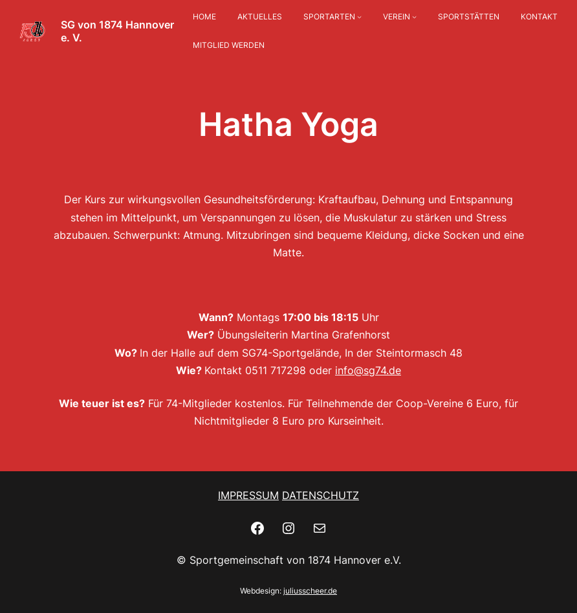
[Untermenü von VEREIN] (414, 17)
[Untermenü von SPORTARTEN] (359, 17)
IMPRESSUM (248, 495)
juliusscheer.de (310, 591)
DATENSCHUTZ (320, 495)
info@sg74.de (368, 370)
